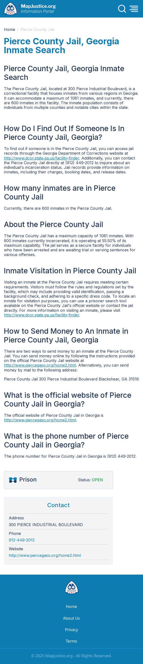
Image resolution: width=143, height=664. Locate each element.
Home (9, 29)
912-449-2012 (22, 540)
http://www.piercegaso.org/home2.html (40, 365)
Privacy (71, 629)
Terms (71, 641)
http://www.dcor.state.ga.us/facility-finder (41, 158)
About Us (71, 618)
